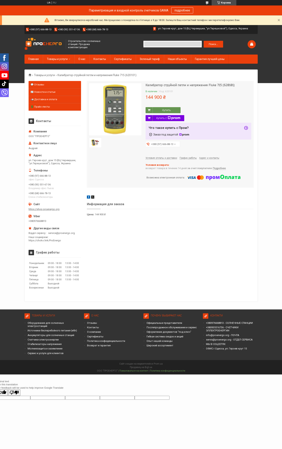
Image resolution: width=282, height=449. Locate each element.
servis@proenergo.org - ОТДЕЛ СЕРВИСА (229, 339)
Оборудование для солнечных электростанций (46, 324)
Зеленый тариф (150, 59)
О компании (94, 331)
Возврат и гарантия (99, 345)
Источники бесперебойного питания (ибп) (52, 330)
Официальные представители (164, 322)
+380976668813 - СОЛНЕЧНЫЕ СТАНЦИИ (229, 322)
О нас (81, 59)
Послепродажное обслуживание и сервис (172, 327)
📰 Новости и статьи (43, 91)
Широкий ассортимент (160, 345)
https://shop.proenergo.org (44, 209)
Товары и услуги (57, 59)
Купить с (168, 118)
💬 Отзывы (37, 84)
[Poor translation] (14, 392)
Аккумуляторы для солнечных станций (51, 335)
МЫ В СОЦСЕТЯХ (215, 344)
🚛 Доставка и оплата (44, 99)
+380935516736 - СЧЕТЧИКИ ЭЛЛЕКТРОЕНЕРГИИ (222, 329)
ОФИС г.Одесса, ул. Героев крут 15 (226, 348)
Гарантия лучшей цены (209, 59)
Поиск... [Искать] (213, 44)
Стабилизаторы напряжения (45, 344)
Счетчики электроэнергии (43, 339)
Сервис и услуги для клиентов (46, 353)
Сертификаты (123, 59)
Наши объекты (177, 59)
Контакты (99, 59)
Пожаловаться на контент (133, 370)
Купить (166, 110)
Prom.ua (158, 363)
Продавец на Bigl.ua (141, 367)
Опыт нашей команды (160, 341)
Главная (33, 59)
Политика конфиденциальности (106, 341)
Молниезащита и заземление (45, 348)
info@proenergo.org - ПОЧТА (222, 335)
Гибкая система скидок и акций (165, 336)
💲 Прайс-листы (40, 106)
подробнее (182, 10)
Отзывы (92, 322)
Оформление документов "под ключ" (169, 331)
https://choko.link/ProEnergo (45, 240)
